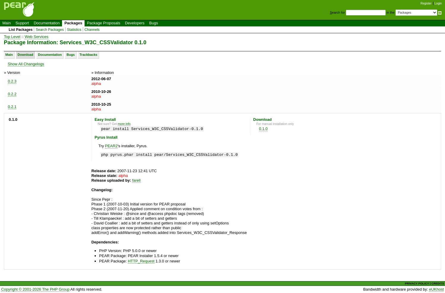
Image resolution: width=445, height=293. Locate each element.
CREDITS (437, 283)
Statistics (74, 30)
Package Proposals (103, 23)
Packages (73, 23)
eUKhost (436, 289)
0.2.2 (12, 94)
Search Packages (50, 30)
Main (6, 23)
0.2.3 (12, 81)
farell (136, 180)
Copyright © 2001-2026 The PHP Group (35, 289)
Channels (92, 30)
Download (25, 54)
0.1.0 (263, 128)
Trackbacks (88, 54)
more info (124, 124)
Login (438, 3)
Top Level (12, 36)
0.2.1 (12, 106)
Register (426, 3)
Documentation (47, 23)
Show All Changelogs (26, 64)
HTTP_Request (141, 261)
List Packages (21, 30)
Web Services (36, 36)
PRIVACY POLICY (417, 283)
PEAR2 (111, 146)
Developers (134, 23)
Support (22, 23)
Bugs (153, 23)
